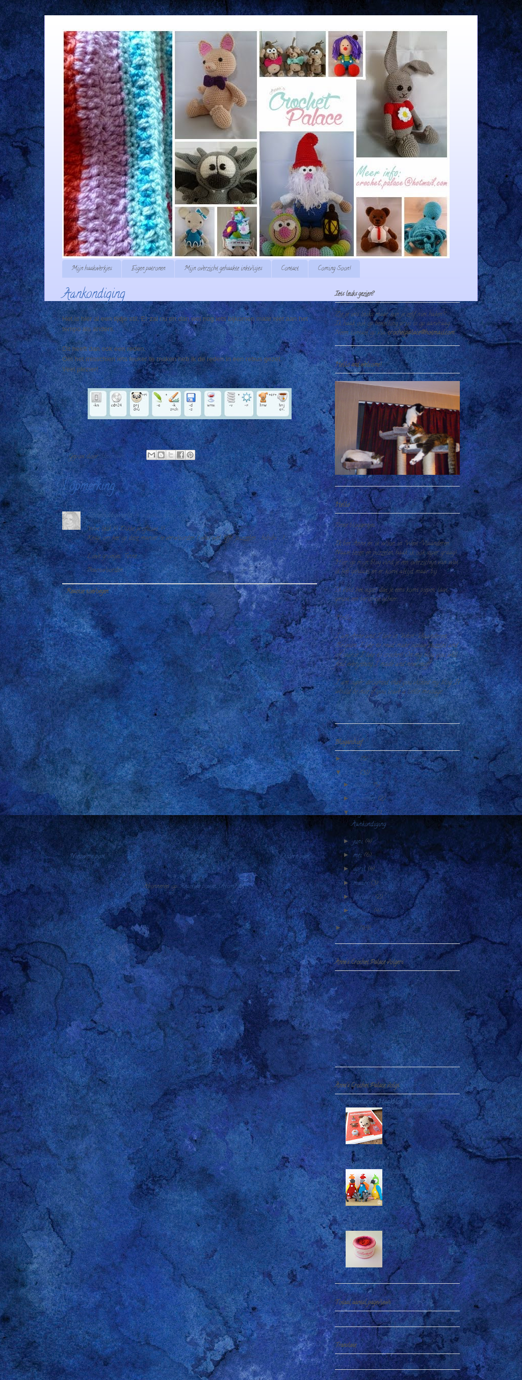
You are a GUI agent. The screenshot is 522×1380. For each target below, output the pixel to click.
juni (359, 841)
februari (364, 897)
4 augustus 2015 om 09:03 (168, 515)
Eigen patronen (148, 269)
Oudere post (294, 856)
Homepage (193, 856)
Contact (290, 269)
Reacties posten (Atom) (208, 886)
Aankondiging (368, 824)
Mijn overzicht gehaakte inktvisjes (223, 269)
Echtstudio (359, 1225)
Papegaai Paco (404, 1172)
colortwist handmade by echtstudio (413, 1238)
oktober (363, 785)
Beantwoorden (105, 570)
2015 (352, 773)
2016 (352, 759)
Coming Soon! (334, 269)
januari (363, 911)
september (365, 799)
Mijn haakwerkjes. (91, 269)
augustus (364, 813)
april (360, 869)
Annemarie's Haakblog (374, 1102)
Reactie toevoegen (87, 591)
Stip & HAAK (365, 1163)
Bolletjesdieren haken (410, 1110)
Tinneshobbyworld (109, 515)
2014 (352, 928)
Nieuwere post (87, 856)
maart (362, 883)
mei (358, 855)
